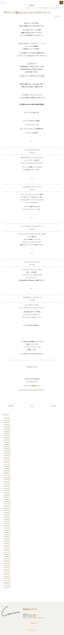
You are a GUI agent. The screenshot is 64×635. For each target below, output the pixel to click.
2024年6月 (6, 462)
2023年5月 (6, 490)
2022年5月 (6, 517)
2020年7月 (6, 565)
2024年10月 (6, 453)
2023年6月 (6, 488)
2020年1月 (6, 576)
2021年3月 (6, 548)
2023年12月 (6, 475)
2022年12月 (6, 501)
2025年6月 (6, 435)
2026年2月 (6, 422)
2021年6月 (6, 541)
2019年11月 (6, 581)
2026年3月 (6, 420)
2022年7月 (6, 512)
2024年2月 (6, 471)
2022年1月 (6, 526)
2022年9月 (6, 508)
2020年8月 (6, 563)
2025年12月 (6, 424)
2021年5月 (6, 543)
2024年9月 (6, 455)
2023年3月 (6, 495)
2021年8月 (6, 537)
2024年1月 (6, 473)
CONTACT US (33, 623)
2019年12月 (6, 578)
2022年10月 (6, 506)
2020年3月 (6, 572)
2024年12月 (6, 449)
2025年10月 (6, 429)
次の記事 (53, 406)
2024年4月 (6, 466)
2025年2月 (6, 444)
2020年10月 (6, 559)
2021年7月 (6, 539)
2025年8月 (6, 433)
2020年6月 (6, 567)
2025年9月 (6, 431)
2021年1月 (6, 552)
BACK (32, 406)
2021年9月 (6, 534)
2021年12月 (6, 528)
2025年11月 (6, 427)
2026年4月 (6, 418)
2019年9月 (6, 585)
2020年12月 (6, 554)
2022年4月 (6, 519)
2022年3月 (6, 521)
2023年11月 (6, 477)
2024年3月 (6, 468)
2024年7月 (6, 460)
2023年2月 (6, 497)
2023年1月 (6, 499)
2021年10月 (6, 532)
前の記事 (10, 406)
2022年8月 (6, 510)
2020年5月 (6, 570)
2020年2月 (6, 574)
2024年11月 (6, 451)
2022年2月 (6, 523)
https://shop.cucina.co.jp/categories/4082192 (32, 390)
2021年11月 (6, 530)
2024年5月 (6, 464)
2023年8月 (6, 484)
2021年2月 (6, 550)
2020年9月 (6, 561)
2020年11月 (6, 556)
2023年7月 (6, 486)
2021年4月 (6, 545)
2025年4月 (6, 440)
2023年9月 (6, 482)
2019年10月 (6, 583)
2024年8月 (6, 457)
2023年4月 (6, 493)
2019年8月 (6, 587)
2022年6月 (6, 515)
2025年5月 (6, 438)
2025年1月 (6, 446)
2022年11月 (6, 504)
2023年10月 (6, 479)
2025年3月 (6, 442)
